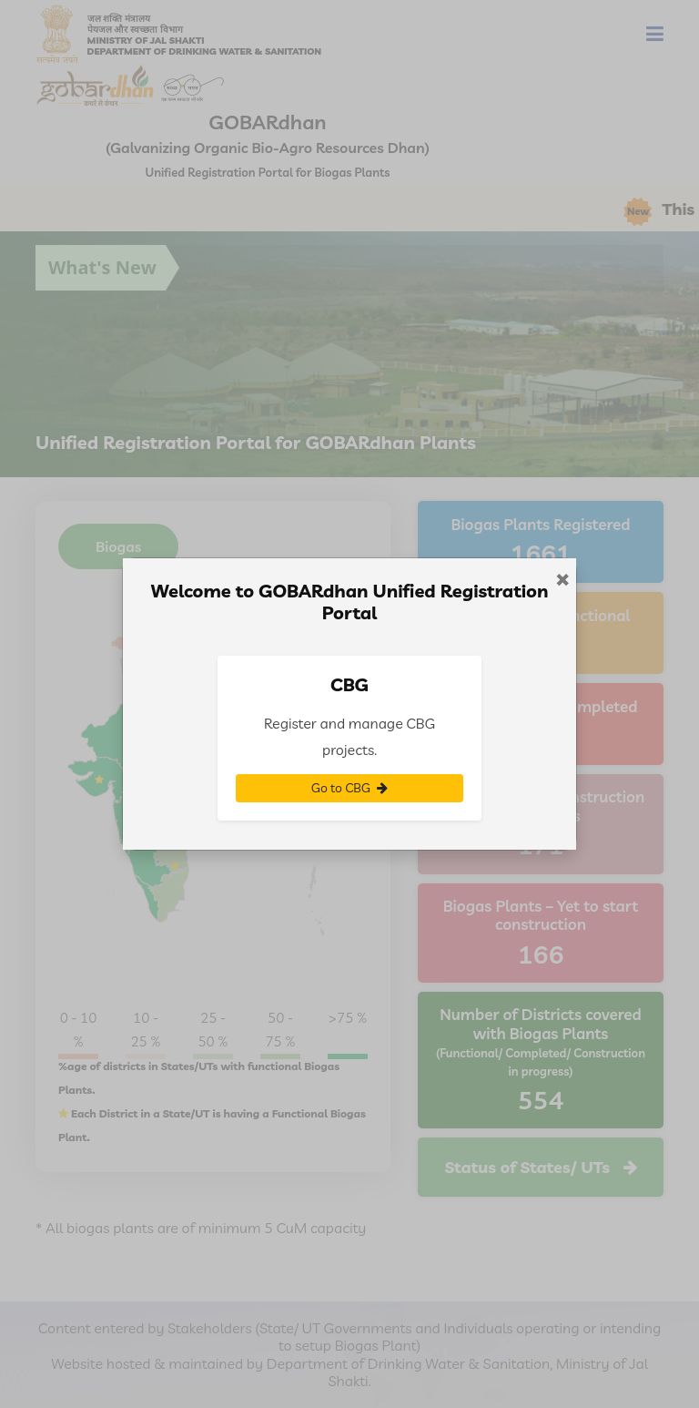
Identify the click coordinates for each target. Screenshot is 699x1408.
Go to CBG (349, 788)
